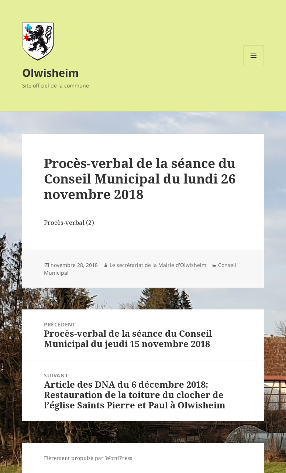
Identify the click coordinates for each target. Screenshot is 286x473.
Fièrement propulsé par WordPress (88, 458)
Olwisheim (50, 72)
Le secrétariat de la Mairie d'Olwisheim (158, 264)
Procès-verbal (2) (69, 222)
